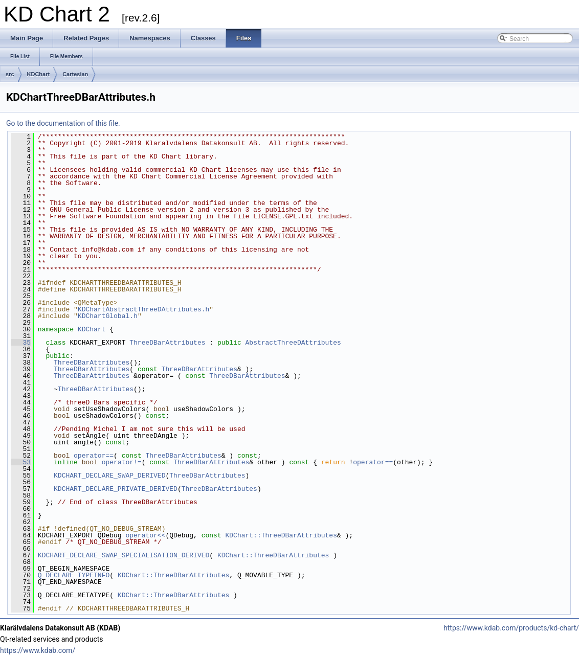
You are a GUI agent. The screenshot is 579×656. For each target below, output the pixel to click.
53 (21, 462)
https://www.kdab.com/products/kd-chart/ (511, 628)
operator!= (122, 462)
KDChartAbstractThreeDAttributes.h (143, 309)
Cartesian (75, 74)
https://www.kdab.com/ (37, 650)
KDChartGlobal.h (108, 316)
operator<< (145, 535)
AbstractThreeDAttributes (293, 342)
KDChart (38, 74)
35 (21, 342)
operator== (94, 455)
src (10, 74)
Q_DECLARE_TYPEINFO (73, 575)
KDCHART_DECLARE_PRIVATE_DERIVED (115, 488)
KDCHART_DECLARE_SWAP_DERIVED (109, 475)
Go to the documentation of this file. (63, 123)
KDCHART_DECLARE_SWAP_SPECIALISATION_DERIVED (123, 555)
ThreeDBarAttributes (167, 342)
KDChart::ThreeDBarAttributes (281, 535)
